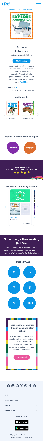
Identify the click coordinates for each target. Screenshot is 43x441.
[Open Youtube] (17, 385)
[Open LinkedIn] (34, 385)
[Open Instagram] (12, 385)
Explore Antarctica (27, 9)
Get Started (22, 357)
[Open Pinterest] (25, 385)
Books (18, 9)
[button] (20, 207)
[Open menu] (38, 4)
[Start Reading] (21, 61)
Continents (12, 9)
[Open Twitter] (21, 385)
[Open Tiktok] (30, 385)
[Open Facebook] (8, 385)
